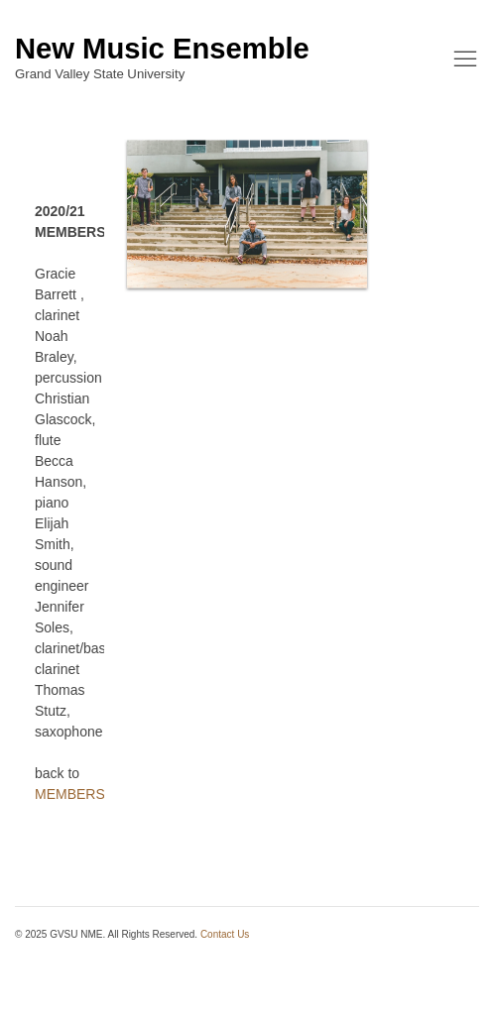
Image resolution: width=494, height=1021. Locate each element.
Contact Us (224, 934)
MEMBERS (70, 794)
